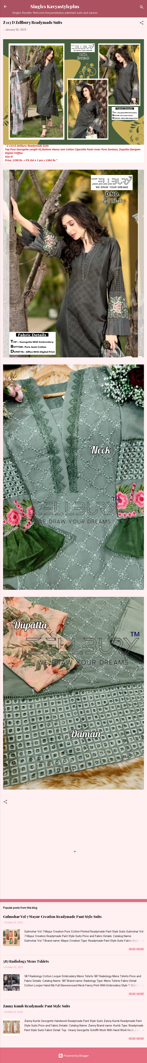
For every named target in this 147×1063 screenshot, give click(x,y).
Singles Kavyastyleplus (54, 6)
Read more (136, 949)
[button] (141, 23)
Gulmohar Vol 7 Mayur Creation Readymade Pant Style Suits (52, 916)
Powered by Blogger (73, 1055)
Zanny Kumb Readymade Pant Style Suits (36, 1006)
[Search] (141, 8)
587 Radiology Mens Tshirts (26, 961)
